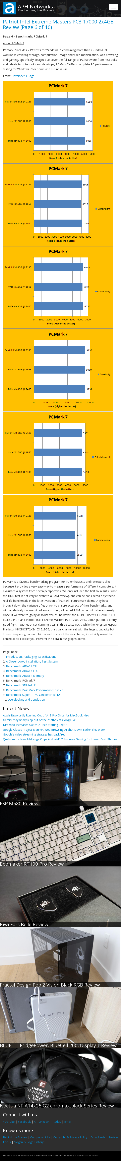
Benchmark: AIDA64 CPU (22, 666)
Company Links (40, 1137)
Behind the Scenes (15, 1137)
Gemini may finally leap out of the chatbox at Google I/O (39, 720)
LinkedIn (44, 1122)
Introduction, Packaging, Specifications (31, 657)
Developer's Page (22, 76)
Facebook (24, 1122)
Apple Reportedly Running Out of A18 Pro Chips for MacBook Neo (46, 715)
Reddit (57, 1122)
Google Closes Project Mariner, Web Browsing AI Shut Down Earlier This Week (54, 729)
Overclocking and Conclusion (26, 699)
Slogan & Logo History (29, 1142)
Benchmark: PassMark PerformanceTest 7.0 (34, 690)
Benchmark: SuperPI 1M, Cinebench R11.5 (33, 695)
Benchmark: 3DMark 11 (21, 685)
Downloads (97, 1137)
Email (67, 1122)
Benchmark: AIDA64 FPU (22, 671)
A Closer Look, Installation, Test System (32, 661)
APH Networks (35, 6)
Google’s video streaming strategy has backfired (34, 734)
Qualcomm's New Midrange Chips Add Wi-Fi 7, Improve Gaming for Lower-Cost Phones (60, 739)
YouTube (9, 1122)
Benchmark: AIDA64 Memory (25, 676)
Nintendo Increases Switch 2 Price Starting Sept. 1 (35, 725)
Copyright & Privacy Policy (70, 1137)
